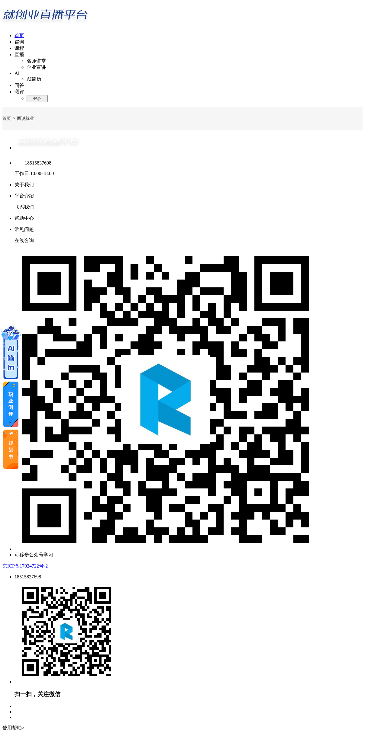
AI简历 (34, 79)
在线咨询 (24, 240)
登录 (37, 98)
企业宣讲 (36, 67)
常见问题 (24, 229)
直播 (19, 54)
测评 (19, 91)
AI (17, 73)
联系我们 (24, 207)
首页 (19, 35)
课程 (19, 48)
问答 (19, 85)
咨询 (19, 41)
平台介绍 (24, 195)
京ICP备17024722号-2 (25, 565)
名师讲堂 (36, 60)
